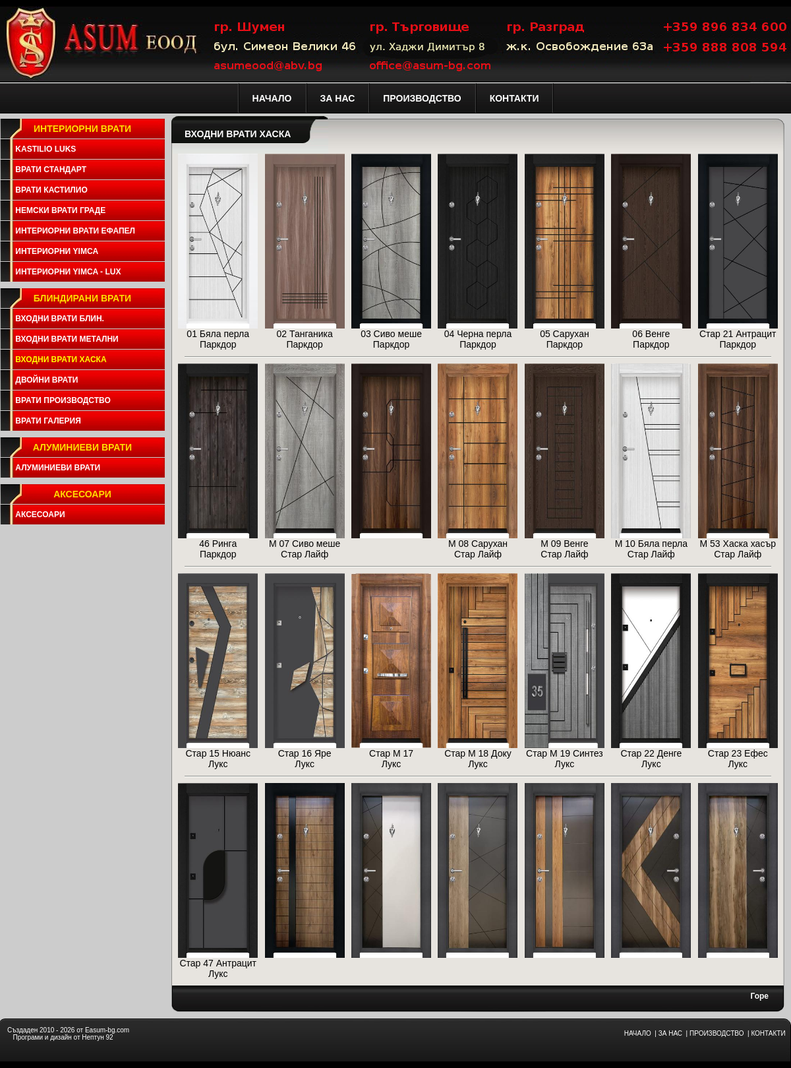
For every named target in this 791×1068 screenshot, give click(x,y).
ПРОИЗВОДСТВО (716, 1033)
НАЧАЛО (637, 1033)
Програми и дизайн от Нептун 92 (63, 1037)
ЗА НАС (670, 1033)
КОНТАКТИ (768, 1033)
